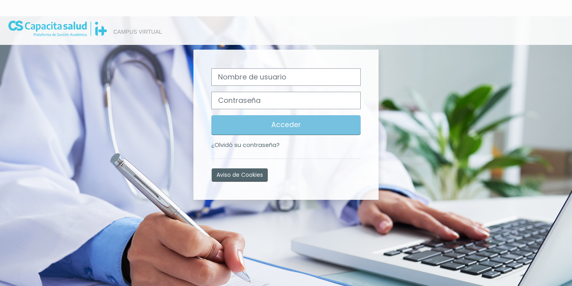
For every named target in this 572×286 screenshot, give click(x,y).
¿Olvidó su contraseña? (245, 145)
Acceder (286, 124)
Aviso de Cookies (239, 175)
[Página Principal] (53, 30)
